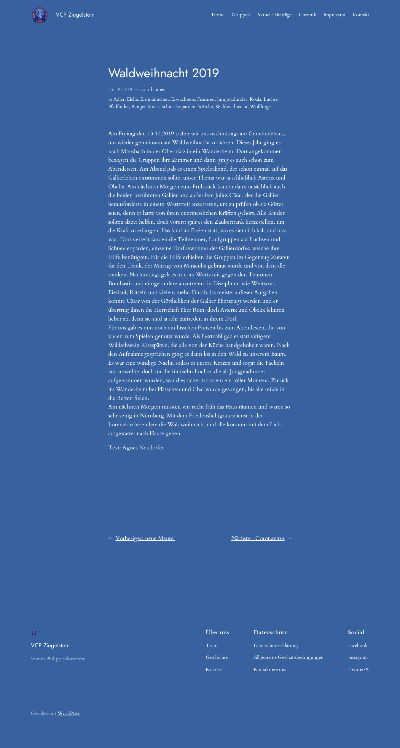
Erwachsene (183, 99)
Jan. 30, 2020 (120, 89)
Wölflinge (260, 106)
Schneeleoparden (178, 106)
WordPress (68, 713)
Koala (255, 99)
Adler (119, 99)
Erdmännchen (154, 99)
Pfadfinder (118, 106)
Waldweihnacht (231, 106)
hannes (158, 89)
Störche (205, 106)
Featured (206, 99)
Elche (132, 99)
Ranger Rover (145, 106)
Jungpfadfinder (232, 99)
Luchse (271, 99)
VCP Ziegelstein (75, 14)
